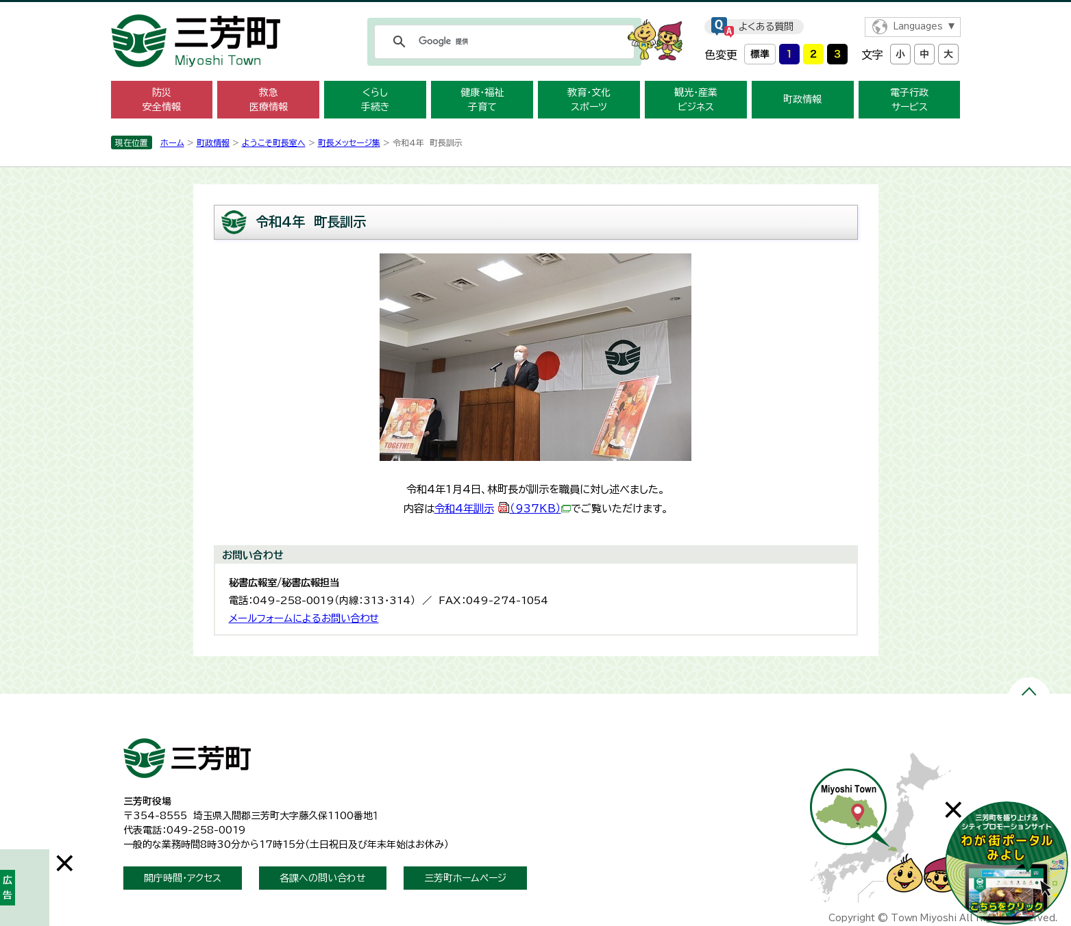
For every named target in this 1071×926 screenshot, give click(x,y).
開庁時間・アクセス (182, 878)
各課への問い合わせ (323, 878)
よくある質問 (766, 27)
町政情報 (802, 99)
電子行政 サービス (909, 100)
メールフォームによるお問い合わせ (304, 618)
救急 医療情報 (268, 100)
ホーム (172, 142)
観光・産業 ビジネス (695, 100)
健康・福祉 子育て (482, 100)
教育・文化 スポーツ (589, 100)
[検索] (502, 42)
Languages (918, 26)
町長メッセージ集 (349, 142)
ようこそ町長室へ (274, 142)
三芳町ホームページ (465, 878)
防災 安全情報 (162, 100)
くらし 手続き (375, 100)
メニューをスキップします (536, 9)
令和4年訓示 (502, 508)
